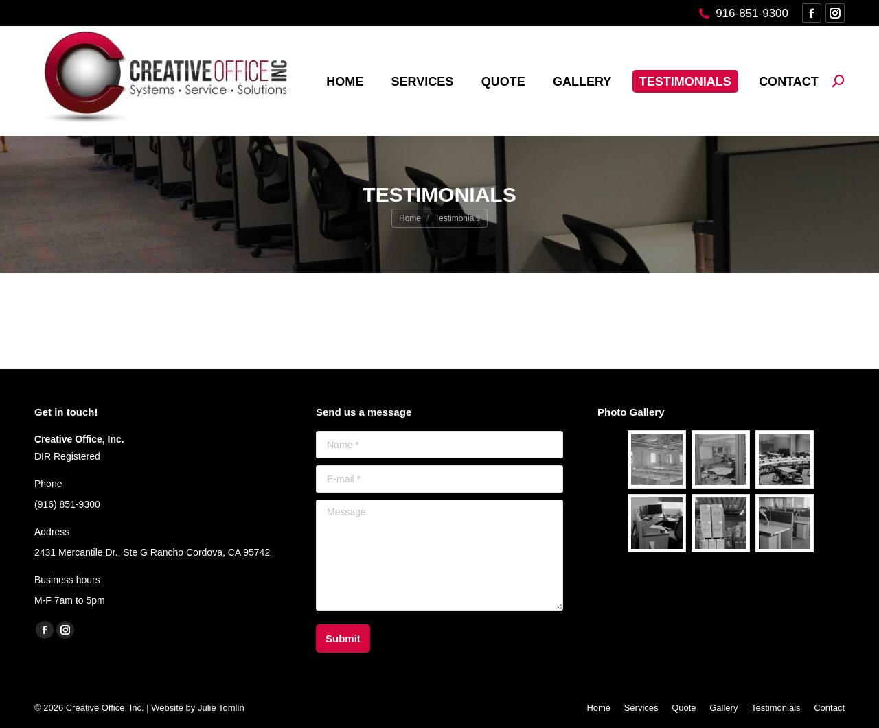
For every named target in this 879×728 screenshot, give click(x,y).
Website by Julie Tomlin (197, 708)
